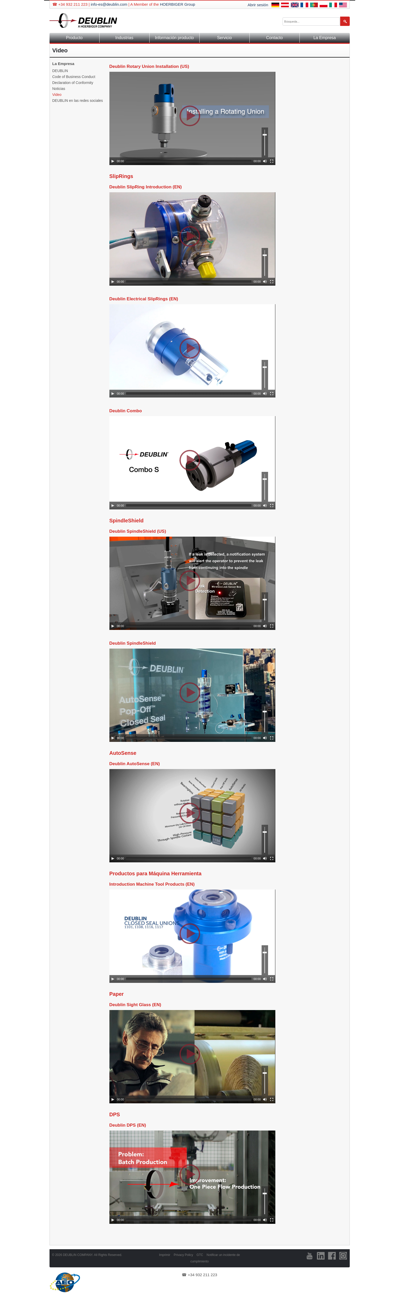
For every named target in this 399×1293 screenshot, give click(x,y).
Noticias (58, 89)
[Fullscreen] (272, 161)
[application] (192, 118)
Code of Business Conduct (73, 77)
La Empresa (324, 37)
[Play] (113, 161)
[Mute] (265, 161)
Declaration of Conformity (72, 83)
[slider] (188, 161)
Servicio (224, 37)
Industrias (124, 37)
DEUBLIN (60, 71)
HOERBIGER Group (177, 4)
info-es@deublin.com (109, 4)
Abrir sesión (258, 5)
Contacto (274, 37)
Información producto (174, 37)
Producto (74, 37)
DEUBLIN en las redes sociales (77, 100)
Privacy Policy (183, 1255)
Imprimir (164, 1255)
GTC (200, 1255)
